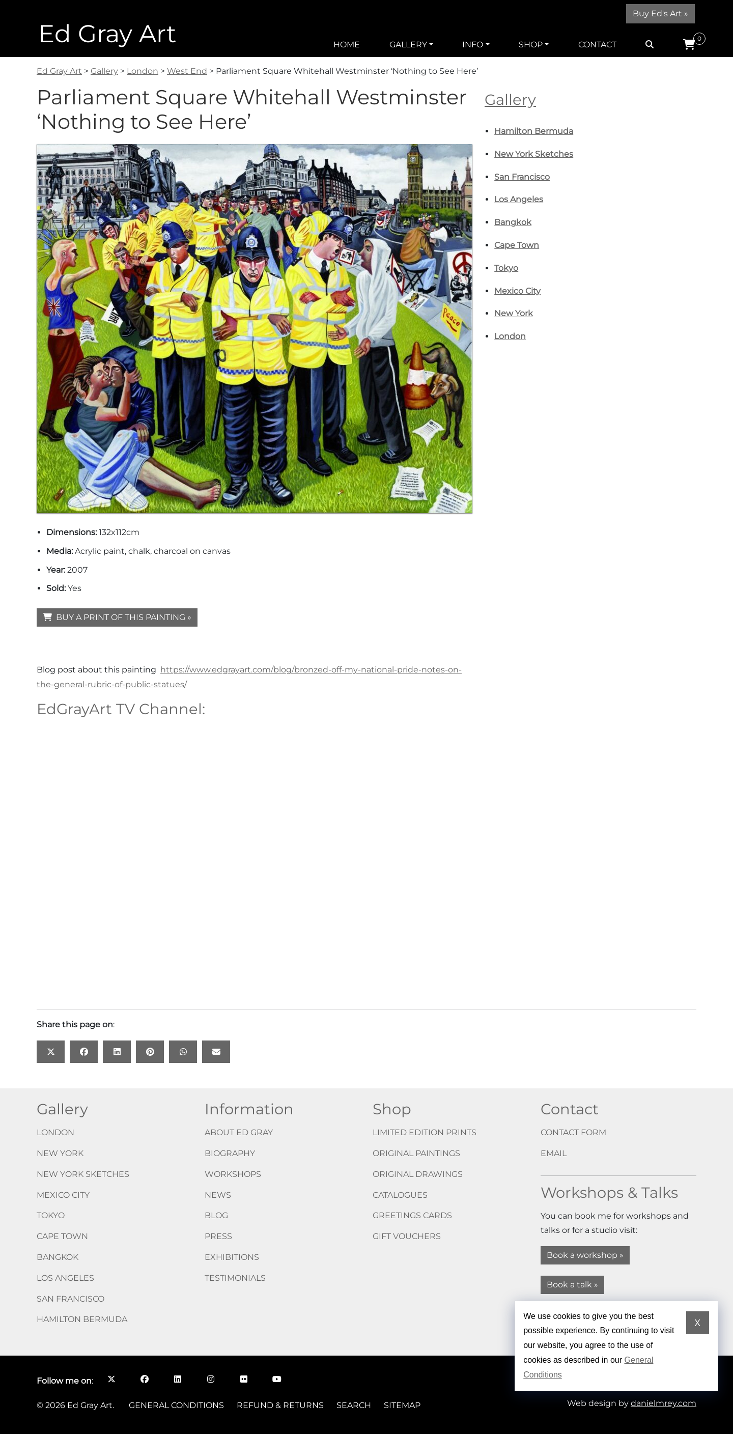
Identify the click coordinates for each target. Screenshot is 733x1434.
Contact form (573, 1132)
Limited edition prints (424, 1132)
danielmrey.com (663, 1403)
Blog (216, 1215)
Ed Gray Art (107, 33)
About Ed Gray (239, 1132)
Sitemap (402, 1405)
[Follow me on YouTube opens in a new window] (277, 1379)
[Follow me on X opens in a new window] (111, 1379)
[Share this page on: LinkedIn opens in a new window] (117, 1052)
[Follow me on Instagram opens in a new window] (210, 1379)
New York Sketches (533, 154)
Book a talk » (572, 1284)
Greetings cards (412, 1215)
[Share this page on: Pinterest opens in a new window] (150, 1052)
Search (353, 1405)
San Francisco (522, 177)
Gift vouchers (407, 1236)
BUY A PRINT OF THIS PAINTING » (117, 617)
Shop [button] (531, 44)
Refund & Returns (280, 1405)
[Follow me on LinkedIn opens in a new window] (177, 1379)
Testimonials (235, 1278)
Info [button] (472, 44)
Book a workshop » (585, 1255)
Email (554, 1153)
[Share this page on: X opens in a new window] (51, 1052)
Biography (230, 1153)
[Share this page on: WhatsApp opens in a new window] (183, 1052)
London (510, 336)
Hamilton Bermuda (533, 131)
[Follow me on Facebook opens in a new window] (144, 1379)
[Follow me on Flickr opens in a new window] (244, 1379)
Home (346, 44)
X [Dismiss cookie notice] (697, 1323)
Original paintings (416, 1153)
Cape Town (516, 245)
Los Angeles (518, 199)
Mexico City (517, 291)
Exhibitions (232, 1257)
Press (218, 1236)
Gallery (510, 99)
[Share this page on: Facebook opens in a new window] (84, 1052)
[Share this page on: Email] (216, 1052)
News (218, 1195)
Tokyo (506, 268)
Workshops (233, 1174)
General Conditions (176, 1405)
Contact (597, 44)
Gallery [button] (408, 44)
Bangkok (512, 222)
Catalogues (400, 1195)
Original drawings (418, 1174)
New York (513, 313)
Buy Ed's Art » (660, 13)
